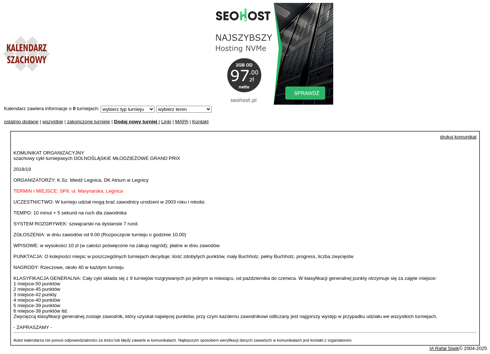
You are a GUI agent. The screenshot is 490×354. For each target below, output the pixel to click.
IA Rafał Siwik (444, 348)
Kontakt (200, 121)
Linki (166, 121)
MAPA (181, 121)
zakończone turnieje (88, 121)
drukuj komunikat (458, 137)
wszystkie (52, 121)
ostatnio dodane (21, 121)
